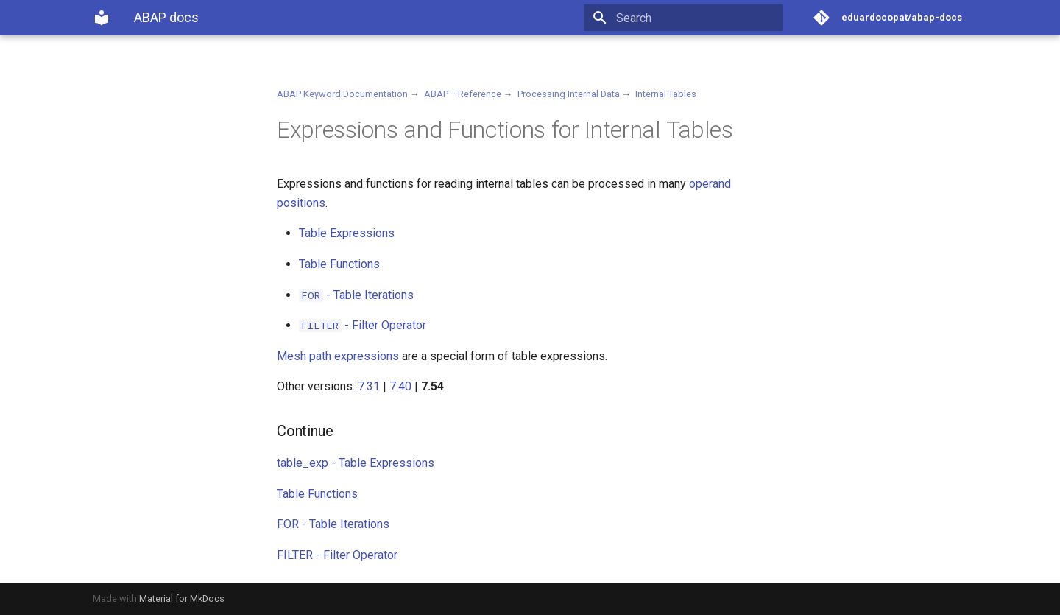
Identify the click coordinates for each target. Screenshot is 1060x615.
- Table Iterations (356, 295)
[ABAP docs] (101, 17)
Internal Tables (665, 93)
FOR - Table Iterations (333, 524)
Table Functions (339, 264)
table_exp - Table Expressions (355, 463)
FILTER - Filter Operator (337, 555)
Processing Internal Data (568, 93)
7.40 (400, 386)
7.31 (369, 386)
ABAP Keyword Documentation (342, 93)
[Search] (697, 17)
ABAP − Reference (462, 93)
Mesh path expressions (338, 356)
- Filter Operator (362, 325)
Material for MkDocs (182, 598)
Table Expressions (347, 233)
